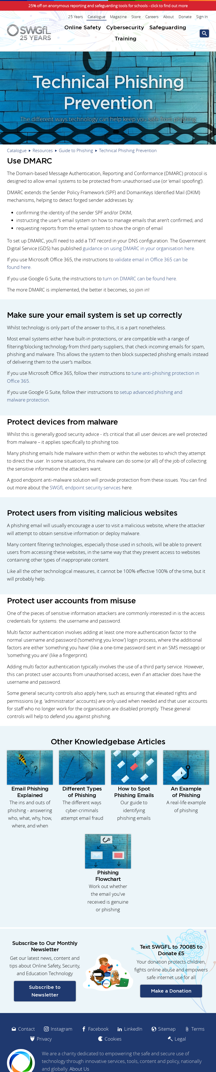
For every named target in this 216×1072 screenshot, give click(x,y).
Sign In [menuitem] (202, 16)
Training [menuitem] (125, 39)
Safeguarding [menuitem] (167, 27)
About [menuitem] (168, 16)
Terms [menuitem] (198, 1029)
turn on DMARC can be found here (139, 278)
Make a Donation (171, 991)
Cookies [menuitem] (113, 1039)
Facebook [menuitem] (98, 1029)
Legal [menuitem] (180, 1039)
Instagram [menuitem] (61, 1029)
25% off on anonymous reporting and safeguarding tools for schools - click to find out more (108, 5)
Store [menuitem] (136, 16)
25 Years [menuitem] (75, 16)
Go (204, 33)
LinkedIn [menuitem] (133, 1029)
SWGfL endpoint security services (85, 487)
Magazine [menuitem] (118, 16)
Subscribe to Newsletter (44, 991)
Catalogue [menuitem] (96, 16)
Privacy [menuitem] (44, 1039)
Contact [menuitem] (26, 1029)
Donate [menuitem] (185, 16)
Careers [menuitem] (152, 16)
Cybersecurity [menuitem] (125, 27)
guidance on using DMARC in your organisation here (138, 248)
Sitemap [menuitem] (167, 1029)
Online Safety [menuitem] (82, 27)
